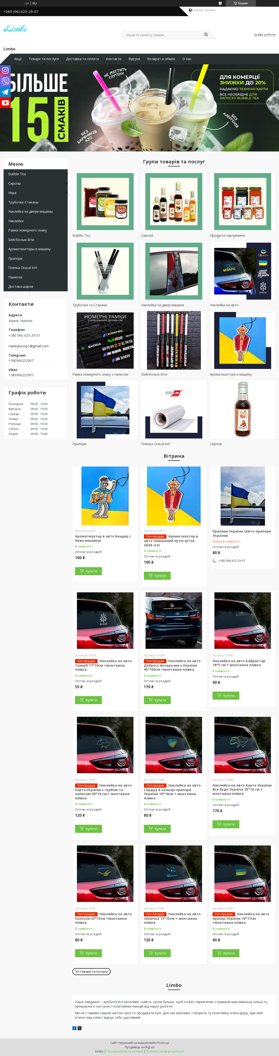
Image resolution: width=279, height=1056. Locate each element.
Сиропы (14, 183)
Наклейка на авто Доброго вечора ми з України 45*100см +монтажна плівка (172, 665)
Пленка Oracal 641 (23, 267)
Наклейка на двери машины (30, 211)
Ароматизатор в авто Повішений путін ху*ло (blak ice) (171, 540)
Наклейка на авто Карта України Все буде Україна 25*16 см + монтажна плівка (242, 789)
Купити (91, 571)
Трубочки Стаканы (23, 202)
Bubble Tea (17, 174)
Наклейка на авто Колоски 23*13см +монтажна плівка (103, 918)
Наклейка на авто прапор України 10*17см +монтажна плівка (241, 918)
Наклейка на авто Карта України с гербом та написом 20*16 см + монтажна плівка (103, 791)
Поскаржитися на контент (125, 1051)
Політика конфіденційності (165, 1051)
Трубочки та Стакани (89, 305)
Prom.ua (163, 1043)
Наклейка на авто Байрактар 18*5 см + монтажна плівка (239, 663)
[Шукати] (206, 35)
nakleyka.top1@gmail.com (29, 346)
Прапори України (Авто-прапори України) (242, 533)
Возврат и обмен (161, 59)
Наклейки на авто (224, 305)
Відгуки (134, 59)
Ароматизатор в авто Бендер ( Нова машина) (103, 538)
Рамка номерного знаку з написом (100, 374)
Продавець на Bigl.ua (139, 1047)
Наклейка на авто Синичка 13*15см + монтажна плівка (172, 918)
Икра (12, 192)
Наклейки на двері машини (162, 305)
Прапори (15, 258)
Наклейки (16, 221)
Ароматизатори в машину (231, 374)
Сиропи (147, 235)
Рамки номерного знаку (27, 230)
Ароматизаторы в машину (29, 249)
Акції (18, 59)
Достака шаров (20, 286)
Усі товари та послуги (91, 971)
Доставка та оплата (82, 59)
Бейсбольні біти (21, 239)
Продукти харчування (227, 235)
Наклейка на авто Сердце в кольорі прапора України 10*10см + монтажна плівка (172, 791)
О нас (186, 59)
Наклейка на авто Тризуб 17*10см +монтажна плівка (103, 665)
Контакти (113, 59)
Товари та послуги (44, 59)
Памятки (15, 277)
